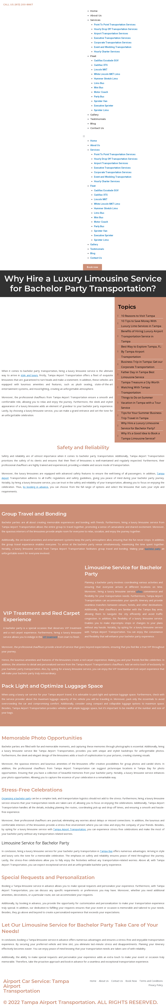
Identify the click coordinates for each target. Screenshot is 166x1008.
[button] (124, 137)
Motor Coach (101, 92)
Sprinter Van (101, 101)
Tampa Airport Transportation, (70, 830)
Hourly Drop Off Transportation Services (117, 29)
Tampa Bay (106, 852)
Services (95, 20)
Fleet (93, 56)
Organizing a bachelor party (18, 799)
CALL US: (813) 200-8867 (18, 4)
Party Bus (99, 97)
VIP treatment (51, 638)
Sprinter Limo (101, 110)
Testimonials (98, 120)
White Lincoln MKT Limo (107, 74)
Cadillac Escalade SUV (107, 61)
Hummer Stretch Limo (106, 79)
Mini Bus (99, 88)
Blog (93, 124)
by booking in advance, (36, 488)
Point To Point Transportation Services (116, 25)
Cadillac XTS (101, 65)
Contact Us (97, 129)
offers (139, 592)
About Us (96, 15)
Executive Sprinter (104, 106)
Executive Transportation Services (113, 38)
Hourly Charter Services (107, 52)
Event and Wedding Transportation (114, 47)
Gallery (94, 115)
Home (94, 11)
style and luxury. (29, 376)
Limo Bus (99, 83)
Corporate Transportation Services (114, 43)
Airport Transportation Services (112, 34)
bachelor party (152, 550)
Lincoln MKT (101, 70)
